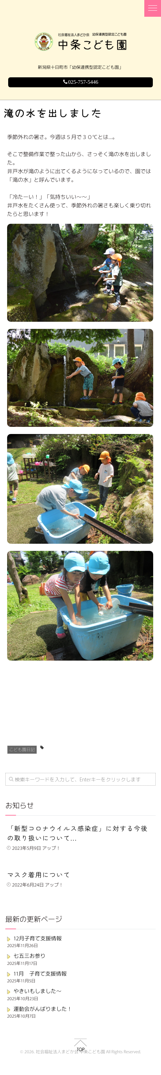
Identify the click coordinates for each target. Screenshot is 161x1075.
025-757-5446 (80, 82)
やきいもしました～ (37, 991)
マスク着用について (38, 874)
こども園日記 (22, 749)
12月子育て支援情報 (37, 938)
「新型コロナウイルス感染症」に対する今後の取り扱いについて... (77, 833)
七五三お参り (29, 956)
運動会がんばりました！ (43, 1009)
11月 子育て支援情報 (40, 973)
